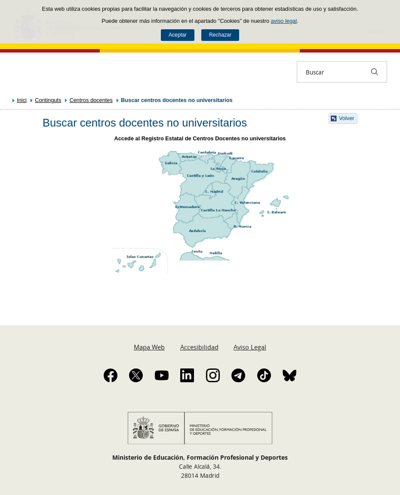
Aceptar (178, 35)
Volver (346, 118)
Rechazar (220, 35)
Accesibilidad (199, 347)
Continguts (48, 100)
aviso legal (284, 21)
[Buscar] (374, 71)
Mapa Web (149, 347)
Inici (22, 100)
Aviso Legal (250, 347)
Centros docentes (91, 100)
